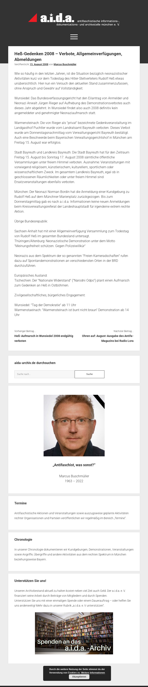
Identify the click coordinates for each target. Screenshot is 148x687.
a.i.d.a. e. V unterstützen (88, 605)
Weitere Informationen (93, 672)
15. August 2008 (39, 64)
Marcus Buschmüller (65, 64)
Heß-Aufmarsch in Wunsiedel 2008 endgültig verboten (43, 338)
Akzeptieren (79, 676)
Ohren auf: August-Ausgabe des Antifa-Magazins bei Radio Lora (108, 338)
